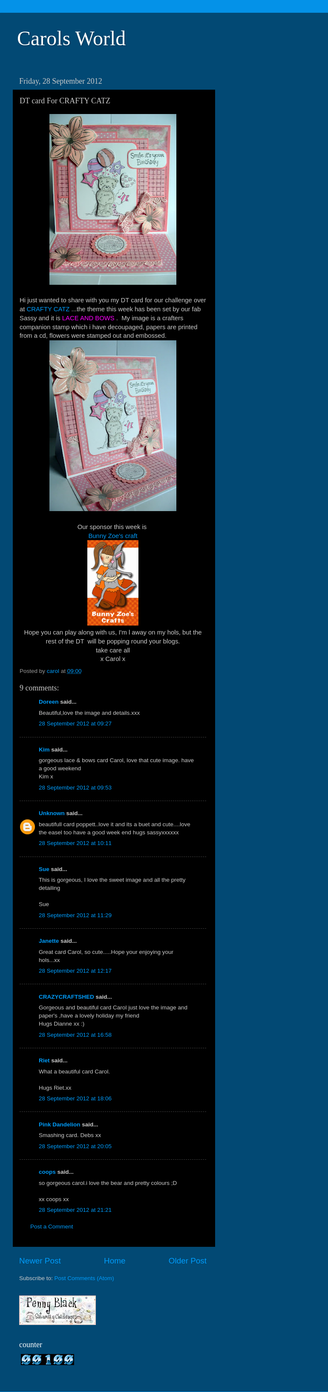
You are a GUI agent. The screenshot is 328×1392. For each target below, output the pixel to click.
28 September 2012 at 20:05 (75, 1146)
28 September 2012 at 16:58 (75, 1035)
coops (47, 1172)
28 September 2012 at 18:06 (75, 1098)
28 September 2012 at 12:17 (75, 971)
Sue (44, 869)
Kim (44, 749)
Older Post (188, 1260)
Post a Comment (51, 1226)
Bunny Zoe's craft (112, 535)
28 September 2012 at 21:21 (75, 1210)
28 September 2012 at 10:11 (75, 843)
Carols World (71, 38)
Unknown (52, 813)
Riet (44, 1060)
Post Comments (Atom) (84, 1278)
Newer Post (40, 1260)
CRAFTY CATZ (48, 309)
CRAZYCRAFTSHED (66, 997)
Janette (49, 941)
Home (114, 1260)
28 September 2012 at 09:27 (75, 723)
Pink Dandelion (60, 1124)
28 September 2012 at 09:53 (75, 787)
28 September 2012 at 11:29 (75, 915)
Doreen (49, 702)
